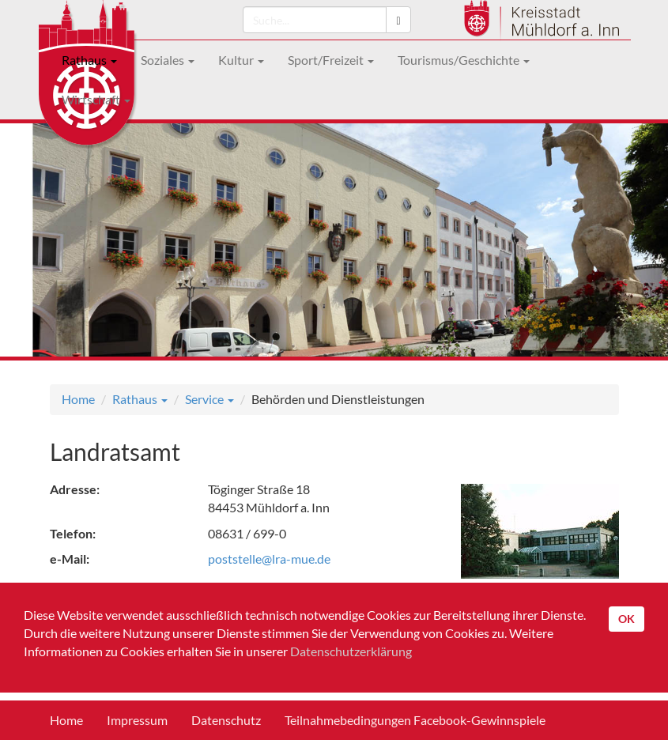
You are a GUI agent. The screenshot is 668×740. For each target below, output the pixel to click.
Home (78, 398)
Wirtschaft (96, 99)
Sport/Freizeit (331, 59)
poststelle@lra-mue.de (269, 558)
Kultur (241, 59)
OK (626, 618)
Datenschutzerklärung (351, 651)
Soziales (167, 59)
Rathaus (89, 59)
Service (209, 398)
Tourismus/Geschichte (464, 59)
